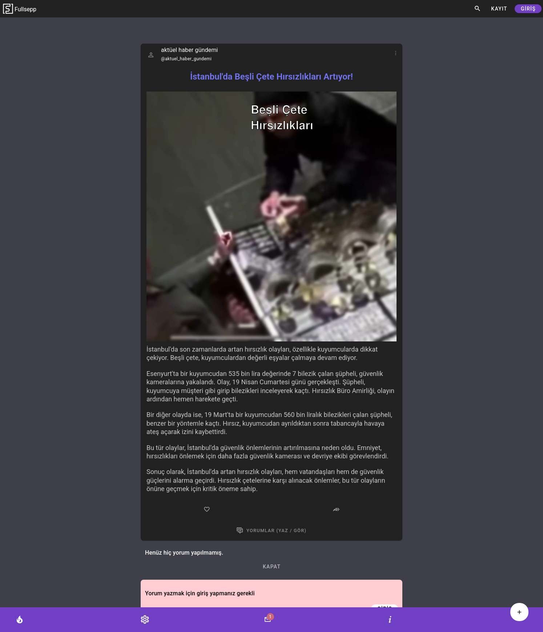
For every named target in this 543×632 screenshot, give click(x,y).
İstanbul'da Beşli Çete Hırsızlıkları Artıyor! (271, 77)
